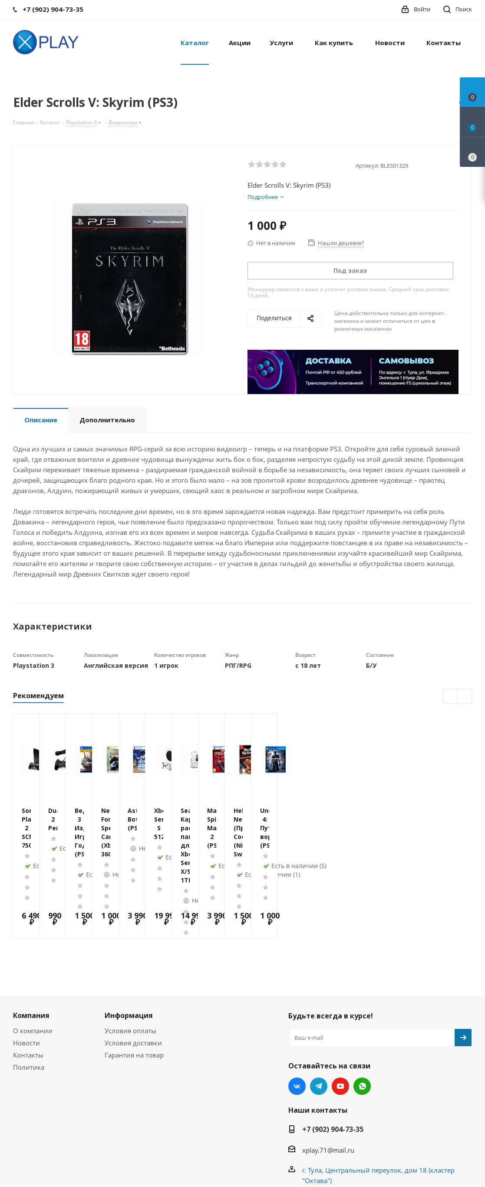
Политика (28, 999)
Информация (129, 948)
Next (465, 696)
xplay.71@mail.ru (328, 1082)
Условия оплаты (130, 963)
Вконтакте (297, 1019)
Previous (451, 696)
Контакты (28, 987)
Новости (26, 975)
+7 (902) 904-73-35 (332, 1062)
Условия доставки (133, 975)
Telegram (318, 1019)
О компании (33, 963)
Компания (31, 948)
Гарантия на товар (134, 987)
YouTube (340, 1019)
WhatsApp (362, 1019)
